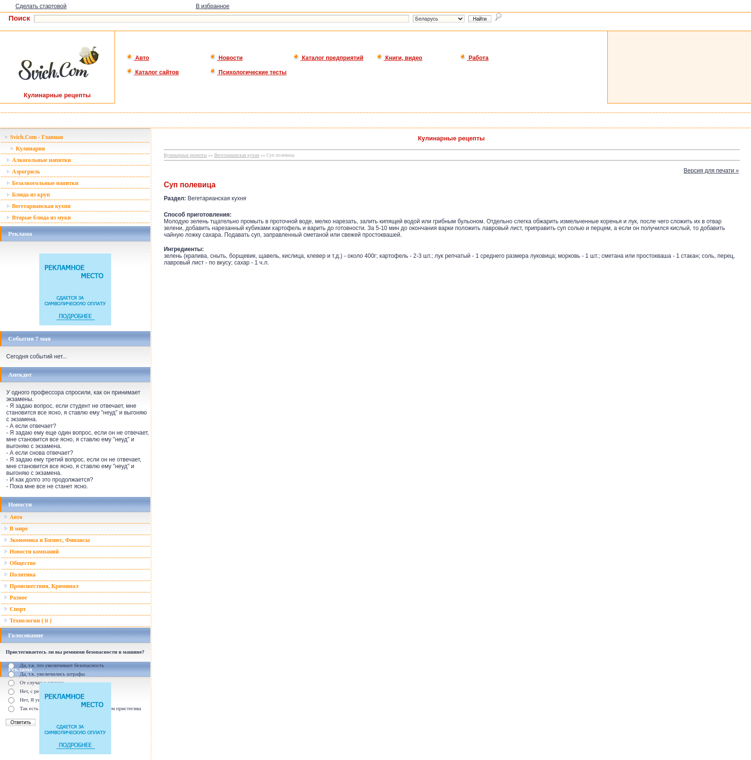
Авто (137, 58)
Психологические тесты (248, 72)
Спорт (15, 609)
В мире (16, 528)
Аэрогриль (23, 171)
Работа (474, 58)
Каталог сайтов (152, 72)
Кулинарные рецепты (185, 155)
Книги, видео (399, 58)
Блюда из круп (28, 194)
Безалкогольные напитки (42, 183)
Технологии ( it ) (28, 620)
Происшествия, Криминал (41, 586)
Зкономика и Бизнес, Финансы (47, 540)
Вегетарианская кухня (38, 206)
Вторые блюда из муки (38, 217)
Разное (15, 597)
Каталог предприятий (328, 58)
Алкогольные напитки (38, 160)
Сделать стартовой (41, 6)
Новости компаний (31, 551)
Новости (226, 58)
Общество (20, 563)
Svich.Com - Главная (33, 137)
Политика (19, 574)
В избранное (212, 6)
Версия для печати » (711, 170)
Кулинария (27, 148)
